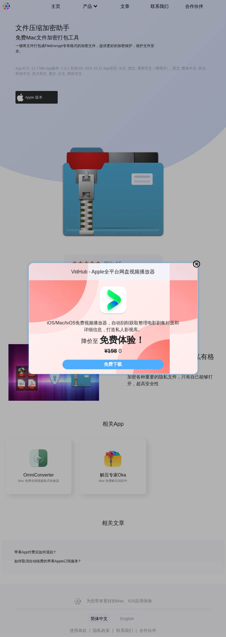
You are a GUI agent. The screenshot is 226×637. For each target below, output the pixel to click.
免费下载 (113, 364)
